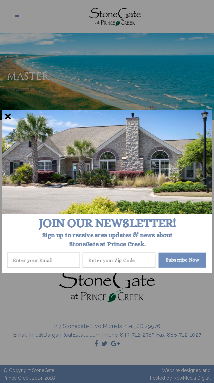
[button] (107, 223)
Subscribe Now (182, 260)
